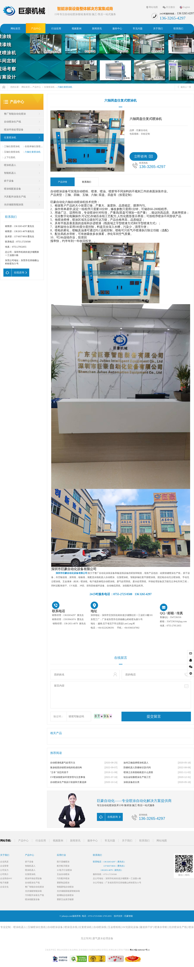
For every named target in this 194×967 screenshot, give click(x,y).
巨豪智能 (128, 916)
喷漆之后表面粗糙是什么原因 (138, 772)
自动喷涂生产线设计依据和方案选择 (68, 782)
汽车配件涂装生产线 (15, 196)
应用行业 (61, 855)
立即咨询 (143, 156)
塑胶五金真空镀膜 (65, 899)
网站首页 (25, 87)
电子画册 (4, 882)
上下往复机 (9, 157)
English (186, 7)
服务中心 (92, 840)
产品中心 (36, 87)
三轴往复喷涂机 (12, 146)
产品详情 (62, 182)
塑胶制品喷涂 (63, 882)
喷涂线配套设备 (12, 188)
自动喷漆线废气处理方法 (62, 762)
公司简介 (4, 874)
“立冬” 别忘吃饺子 (59, 772)
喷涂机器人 (10, 165)
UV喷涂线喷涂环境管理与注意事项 (67, 777)
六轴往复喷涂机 (65, 87)
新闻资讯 (75, 840)
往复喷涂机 (49, 87)
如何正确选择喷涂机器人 (136, 762)
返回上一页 (184, 87)
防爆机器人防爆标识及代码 (137, 767)
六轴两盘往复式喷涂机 (120, 100)
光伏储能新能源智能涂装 (68, 891)
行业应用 (41, 840)
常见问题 (110, 840)
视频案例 (58, 840)
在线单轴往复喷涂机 (35, 146)
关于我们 (127, 840)
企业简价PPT (6, 878)
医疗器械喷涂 (63, 861)
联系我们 (86, 182)
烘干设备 (9, 181)
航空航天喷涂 (63, 866)
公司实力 (4, 870)
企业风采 (4, 861)
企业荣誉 (4, 866)
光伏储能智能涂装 (13, 204)
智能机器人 (10, 173)
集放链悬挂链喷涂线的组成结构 (66, 767)
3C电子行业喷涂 (64, 870)
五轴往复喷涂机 (12, 152)
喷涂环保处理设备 (13, 129)
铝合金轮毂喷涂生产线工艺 (137, 777)
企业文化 (4, 887)
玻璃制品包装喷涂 (65, 895)
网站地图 (153, 7)
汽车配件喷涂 (63, 878)
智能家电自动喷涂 (65, 887)
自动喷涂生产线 (12, 121)
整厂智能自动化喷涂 (15, 114)
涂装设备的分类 (131, 782)
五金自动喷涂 (63, 874)
